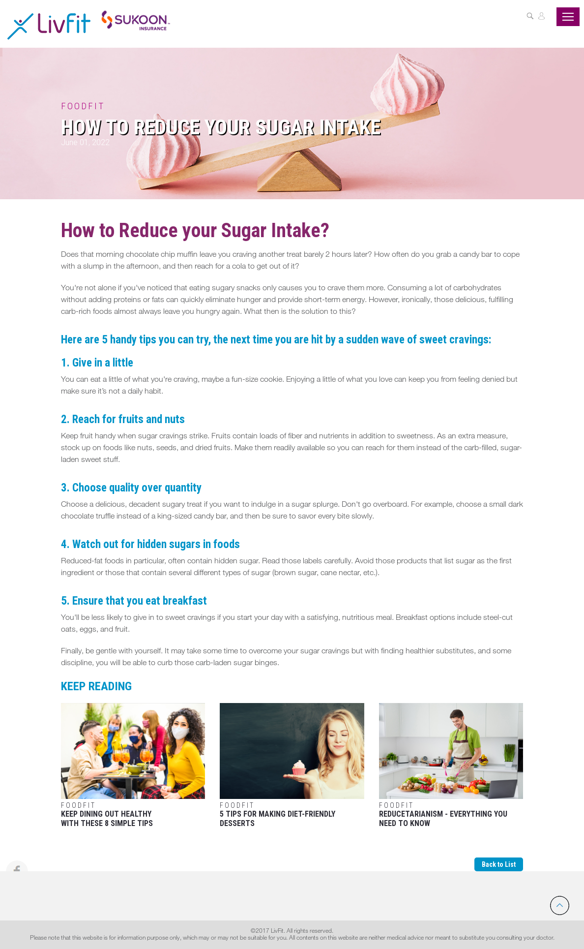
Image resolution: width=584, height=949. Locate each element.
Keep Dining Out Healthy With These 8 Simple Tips (133, 765)
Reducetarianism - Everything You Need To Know (451, 765)
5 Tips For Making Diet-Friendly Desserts (292, 765)
